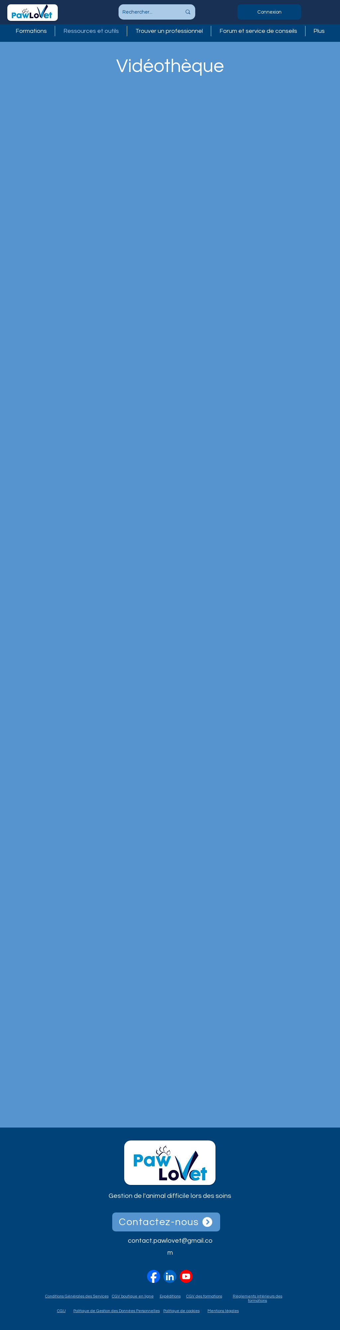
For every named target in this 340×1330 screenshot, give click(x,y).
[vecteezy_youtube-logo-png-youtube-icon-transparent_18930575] (186, 1276)
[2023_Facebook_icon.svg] (153, 1276)
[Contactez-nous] (166, 1222)
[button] (169, 31)
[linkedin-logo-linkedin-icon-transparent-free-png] (169, 1276)
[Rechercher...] (147, 12)
